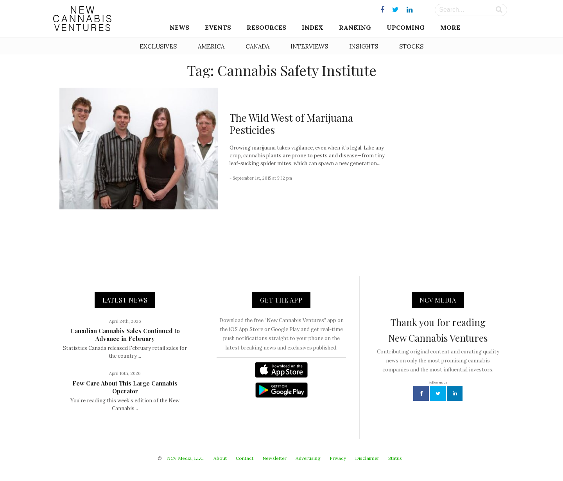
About (220, 458)
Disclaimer (367, 458)
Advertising (308, 458)
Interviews (309, 46)
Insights (363, 46)
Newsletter (274, 458)
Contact (244, 458)
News (179, 27)
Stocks (411, 46)
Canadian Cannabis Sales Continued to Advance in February (125, 334)
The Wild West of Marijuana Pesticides (291, 124)
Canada (257, 46)
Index (312, 27)
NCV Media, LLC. (185, 458)
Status (395, 458)
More (450, 27)
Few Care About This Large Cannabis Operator (125, 387)
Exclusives (158, 46)
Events (218, 27)
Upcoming (406, 27)
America (211, 46)
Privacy (338, 458)
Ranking (355, 27)
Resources (266, 27)
